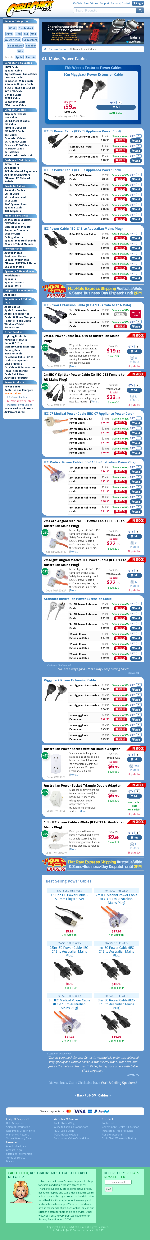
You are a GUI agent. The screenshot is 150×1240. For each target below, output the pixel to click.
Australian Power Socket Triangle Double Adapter (82, 785)
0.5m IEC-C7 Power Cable (81, 177)
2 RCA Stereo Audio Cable (19, 88)
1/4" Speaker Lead (15, 204)
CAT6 (9, 34)
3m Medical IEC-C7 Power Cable (80, 441)
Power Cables (12, 393)
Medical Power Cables (19, 405)
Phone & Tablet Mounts (18, 244)
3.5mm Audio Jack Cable (19, 84)
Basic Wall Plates (15, 256)
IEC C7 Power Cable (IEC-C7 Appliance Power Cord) (82, 170)
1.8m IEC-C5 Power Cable (81, 148)
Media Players (13, 364)
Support (104, 3)
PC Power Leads (14, 148)
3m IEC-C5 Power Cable (83, 156)
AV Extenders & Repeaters (20, 171)
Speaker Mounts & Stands (20, 240)
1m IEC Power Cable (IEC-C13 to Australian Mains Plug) (116, 951)
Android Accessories (16, 313)
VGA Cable (10, 134)
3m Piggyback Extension (84, 695)
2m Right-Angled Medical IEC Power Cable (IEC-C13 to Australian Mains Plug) (85, 562)
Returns (115, 3)
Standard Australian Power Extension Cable (78, 598)
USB (18, 34)
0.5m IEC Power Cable (82, 234)
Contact (126, 3)
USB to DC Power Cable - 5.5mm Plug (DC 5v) (69, 896)
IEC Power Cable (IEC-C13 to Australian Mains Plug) (83, 228)
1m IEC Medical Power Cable (82, 469)
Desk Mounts (12, 233)
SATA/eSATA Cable (15, 141)
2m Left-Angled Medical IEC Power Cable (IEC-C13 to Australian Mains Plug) (84, 523)
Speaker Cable (13, 70)
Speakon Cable (13, 207)
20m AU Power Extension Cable (79, 656)
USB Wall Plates (14, 266)
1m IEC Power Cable (81, 244)
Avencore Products (16, 377)
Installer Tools (13, 353)
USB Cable (10, 117)
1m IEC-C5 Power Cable (83, 136)
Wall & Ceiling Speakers (118, 1082)
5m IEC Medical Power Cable (82, 499)
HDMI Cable (11, 67)
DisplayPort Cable (15, 114)
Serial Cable (11, 152)
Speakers (10, 279)
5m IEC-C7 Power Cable (83, 215)
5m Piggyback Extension (84, 705)
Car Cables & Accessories (19, 367)
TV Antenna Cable (15, 105)
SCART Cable (12, 98)
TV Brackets (15, 45)
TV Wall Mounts (14, 223)
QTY (112, 102)
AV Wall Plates (13, 253)
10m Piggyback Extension (78, 717)
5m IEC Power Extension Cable (84, 324)
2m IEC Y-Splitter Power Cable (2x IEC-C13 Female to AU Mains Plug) (84, 377)
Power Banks (12, 386)
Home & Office (13, 343)
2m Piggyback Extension (84, 685)
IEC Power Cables (17, 397)
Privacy (10, 1161)
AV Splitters (11, 167)
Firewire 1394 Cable (16, 145)
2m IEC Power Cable (81, 254)
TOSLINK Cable (13, 77)
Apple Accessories (15, 310)
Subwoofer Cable (14, 101)
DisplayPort (26, 28)
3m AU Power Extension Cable (83, 616)
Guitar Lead (11, 193)
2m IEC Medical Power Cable (82, 479)
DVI (26, 34)
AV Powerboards (14, 412)
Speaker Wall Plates (16, 259)
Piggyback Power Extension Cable (70, 680)
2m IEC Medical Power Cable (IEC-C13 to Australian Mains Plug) (116, 898)
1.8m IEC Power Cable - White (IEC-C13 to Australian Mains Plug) (84, 824)
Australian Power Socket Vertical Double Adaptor (82, 748)
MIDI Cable (10, 200)
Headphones (12, 275)
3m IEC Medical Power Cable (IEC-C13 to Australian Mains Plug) (69, 1004)
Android (30, 57)
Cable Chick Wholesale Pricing (119, 1138)
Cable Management (16, 360)
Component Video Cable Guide (71, 1138)
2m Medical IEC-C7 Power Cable (80, 431)
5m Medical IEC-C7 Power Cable (80, 451)
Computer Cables (14, 138)
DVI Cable (10, 124)
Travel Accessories (16, 370)
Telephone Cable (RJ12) (18, 357)
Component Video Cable (19, 81)
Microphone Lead (15, 197)
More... (74, 366)
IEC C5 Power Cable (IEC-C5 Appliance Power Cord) (82, 131)
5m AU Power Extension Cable (83, 626)
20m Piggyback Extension (78, 737)
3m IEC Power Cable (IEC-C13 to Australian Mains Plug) (116, 1004)
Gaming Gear (12, 350)
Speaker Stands (14, 282)
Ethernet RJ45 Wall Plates (20, 263)
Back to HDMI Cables (93, 1095)
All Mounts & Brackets (18, 219)
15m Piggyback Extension (78, 727)
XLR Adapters (12, 211)
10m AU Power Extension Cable (79, 636)
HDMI (12, 28)
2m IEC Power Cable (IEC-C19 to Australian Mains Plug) (81, 338)
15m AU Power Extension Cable (79, 646)
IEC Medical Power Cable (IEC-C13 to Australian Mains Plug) (89, 462)
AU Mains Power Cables (20, 401)
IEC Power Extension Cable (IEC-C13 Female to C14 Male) (87, 305)
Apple (19, 57)
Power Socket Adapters (18, 408)
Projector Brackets (16, 230)
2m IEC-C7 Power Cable (83, 195)
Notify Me (136, 313)
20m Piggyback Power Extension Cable (93, 74)
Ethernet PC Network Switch (17, 179)
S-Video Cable (12, 94)
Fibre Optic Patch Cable (18, 155)
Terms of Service (15, 1157)
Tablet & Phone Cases (17, 320)
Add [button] (116, 107)
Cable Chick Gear (14, 374)
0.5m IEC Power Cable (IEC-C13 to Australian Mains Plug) (69, 951)
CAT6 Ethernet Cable (17, 121)
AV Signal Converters (17, 174)
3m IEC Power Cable (81, 264)
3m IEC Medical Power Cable (82, 489)
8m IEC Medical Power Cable (82, 509)
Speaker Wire (12, 286)
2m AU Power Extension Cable (83, 606)
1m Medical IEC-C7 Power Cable (80, 421)
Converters (30, 40)
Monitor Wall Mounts (17, 226)
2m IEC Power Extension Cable (84, 312)
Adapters (10, 294)
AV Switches (12, 40)
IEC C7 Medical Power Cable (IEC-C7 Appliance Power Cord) (89, 413)
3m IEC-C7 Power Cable (83, 205)
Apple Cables (12, 307)
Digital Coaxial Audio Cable (20, 74)
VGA (33, 34)
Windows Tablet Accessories (14, 325)
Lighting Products (15, 336)
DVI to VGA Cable (14, 131)
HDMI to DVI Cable (15, 127)
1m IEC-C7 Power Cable (83, 185)
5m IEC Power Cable (81, 274)
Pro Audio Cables (14, 190)
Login (138, 3)
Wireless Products (15, 339)
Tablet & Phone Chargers (19, 317)
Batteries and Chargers (18, 390)
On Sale (77, 3)
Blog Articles (91, 3)
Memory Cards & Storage (19, 346)
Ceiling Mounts (13, 237)
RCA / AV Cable (13, 91)
